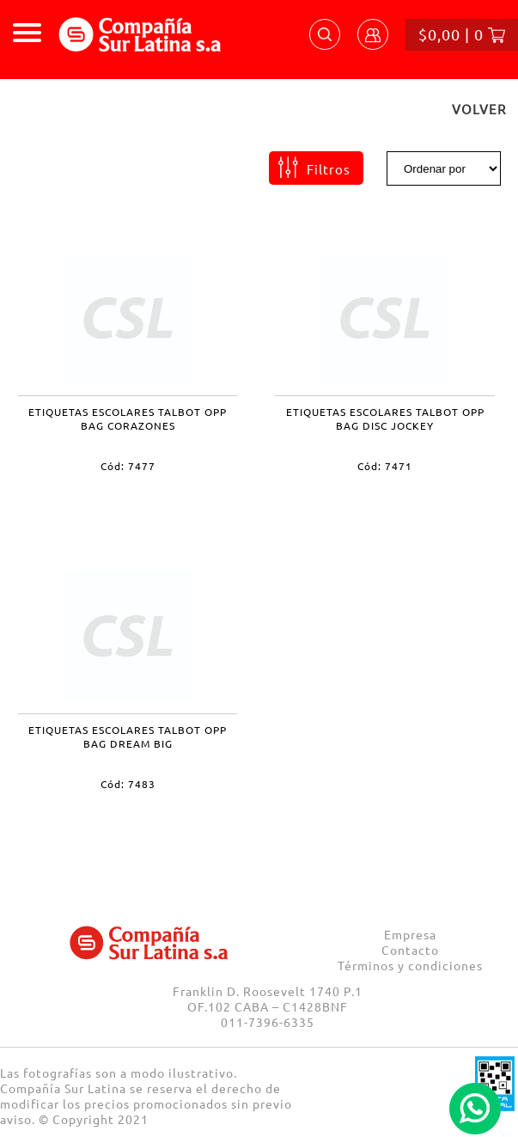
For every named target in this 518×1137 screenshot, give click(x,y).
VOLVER (479, 109)
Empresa (410, 934)
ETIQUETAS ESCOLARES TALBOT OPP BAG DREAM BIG (127, 736)
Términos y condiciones (410, 965)
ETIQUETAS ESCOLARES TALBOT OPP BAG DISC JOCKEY (385, 418)
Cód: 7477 (128, 466)
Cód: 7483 (128, 784)
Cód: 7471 (384, 466)
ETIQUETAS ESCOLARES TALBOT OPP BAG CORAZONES (127, 418)
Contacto (410, 949)
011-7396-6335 (267, 1022)
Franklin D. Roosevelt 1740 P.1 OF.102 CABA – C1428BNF (268, 998)
